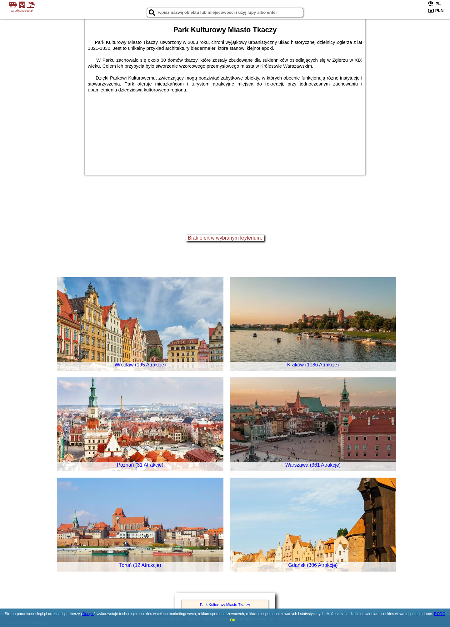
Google (88, 614)
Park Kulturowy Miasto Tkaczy (225, 605)
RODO (439, 614)
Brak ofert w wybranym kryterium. (225, 238)
